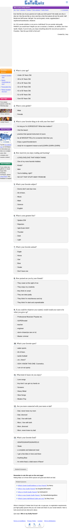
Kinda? (19, 165)
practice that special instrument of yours (30, 134)
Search (34, 524)
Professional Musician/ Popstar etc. (29, 317)
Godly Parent (44, 10)
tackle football (21, 356)
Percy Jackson (36, 10)
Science (19, 204)
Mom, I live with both (24, 422)
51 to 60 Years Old (23, 94)
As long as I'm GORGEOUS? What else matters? (34, 126)
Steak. (19, 446)
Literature (22, 10)
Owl (18, 259)
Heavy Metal (21, 391)
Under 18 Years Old (23, 75)
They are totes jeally (24, 295)
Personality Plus (6, 87)
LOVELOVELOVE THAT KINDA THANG (31, 157)
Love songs (21, 379)
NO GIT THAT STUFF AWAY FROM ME (31, 177)
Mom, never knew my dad (26, 430)
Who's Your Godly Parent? (26, 489)
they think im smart (23, 291)
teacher (19, 324)
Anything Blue (21, 458)
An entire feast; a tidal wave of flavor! (29, 462)
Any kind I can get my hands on (28, 383)
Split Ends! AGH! (22, 228)
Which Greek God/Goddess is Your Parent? (32, 485)
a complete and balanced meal (27, 450)
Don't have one (22, 271)
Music (19, 197)
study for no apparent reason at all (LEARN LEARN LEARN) (38, 146)
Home (29, 524)
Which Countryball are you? (6, 82)
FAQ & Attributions (50, 521)
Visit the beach (22, 130)
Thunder (19, 232)
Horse (19, 255)
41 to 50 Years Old (23, 91)
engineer (20, 328)
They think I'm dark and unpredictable (30, 302)
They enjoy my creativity (25, 287)
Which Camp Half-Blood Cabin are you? (31, 498)
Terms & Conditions (19, 521)
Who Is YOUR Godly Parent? (27, 492)
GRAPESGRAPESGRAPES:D (27, 442)
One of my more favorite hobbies (28, 161)
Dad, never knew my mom (26, 411)
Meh (18, 169)
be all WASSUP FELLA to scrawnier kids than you (34, 138)
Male (18, 110)
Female (19, 114)
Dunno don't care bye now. (26, 189)
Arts (18, 10)
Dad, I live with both (23, 418)
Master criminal (22, 336)
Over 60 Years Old (23, 98)
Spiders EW (21, 220)
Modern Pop (21, 399)
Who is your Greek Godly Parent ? (29, 495)
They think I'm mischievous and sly (29, 298)
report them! (3, 176)
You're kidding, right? (24, 173)
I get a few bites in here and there (28, 454)
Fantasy (29, 10)
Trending (39, 524)
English (19, 208)
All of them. (20, 193)
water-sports (21, 348)
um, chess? (21, 360)
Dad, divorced (21, 415)
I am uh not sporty (23, 367)
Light (18, 240)
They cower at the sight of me (27, 283)
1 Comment (65, 10)
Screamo (20, 387)
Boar (18, 263)
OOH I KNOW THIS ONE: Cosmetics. (30, 364)
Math (18, 201)
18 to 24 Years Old (23, 79)
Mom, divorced (22, 426)
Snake (19, 267)
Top (14, 10)
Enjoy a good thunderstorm (26, 142)
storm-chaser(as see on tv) (26, 332)
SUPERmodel (21, 321)
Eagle (18, 252)
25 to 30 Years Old (23, 83)
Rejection (20, 224)
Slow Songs (21, 395)
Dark (18, 236)
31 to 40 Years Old (23, 87)
